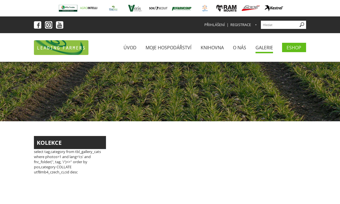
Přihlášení (214, 24)
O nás (239, 47)
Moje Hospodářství (168, 47)
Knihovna (212, 47)
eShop (294, 47)
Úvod (130, 47)
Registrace (240, 24)
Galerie (264, 47)
